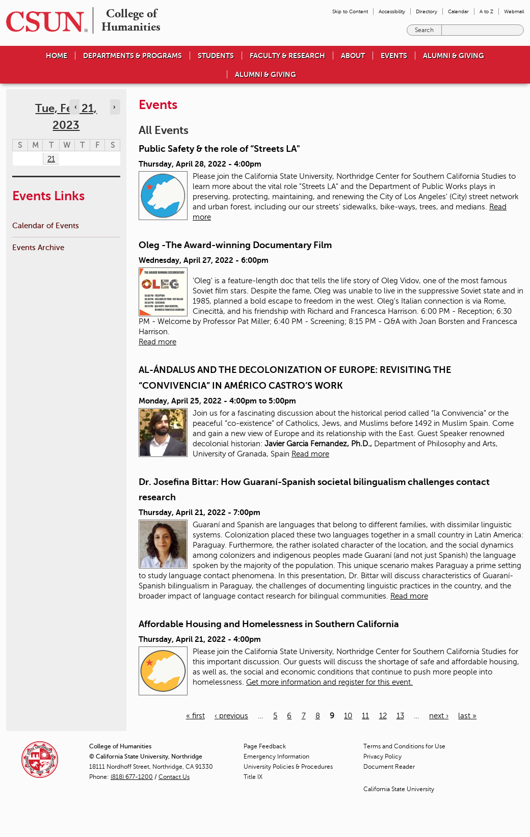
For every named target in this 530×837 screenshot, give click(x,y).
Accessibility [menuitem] (392, 11)
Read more (157, 342)
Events (394, 55)
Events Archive (38, 247)
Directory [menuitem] (426, 11)
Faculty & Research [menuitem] (287, 55)
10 (348, 716)
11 (365, 716)
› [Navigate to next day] (114, 107)
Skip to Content (350, 11)
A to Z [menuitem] (486, 11)
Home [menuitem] (56, 55)
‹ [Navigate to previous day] (75, 107)
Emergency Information (276, 756)
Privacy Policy (382, 756)
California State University (398, 789)
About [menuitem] (353, 55)
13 (400, 716)
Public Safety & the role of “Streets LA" (219, 149)
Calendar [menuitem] (458, 11)
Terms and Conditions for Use (404, 746)
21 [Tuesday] (51, 159)
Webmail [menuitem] (514, 11)
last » (467, 716)
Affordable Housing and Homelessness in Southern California (269, 624)
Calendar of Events (45, 225)
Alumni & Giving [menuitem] (453, 55)
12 (383, 716)
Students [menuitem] (216, 55)
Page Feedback (265, 746)
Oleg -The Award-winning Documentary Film (235, 245)
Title (253, 776)
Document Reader (389, 766)
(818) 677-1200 (132, 776)
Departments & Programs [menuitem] (132, 55)
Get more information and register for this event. (329, 682)
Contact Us (174, 776)
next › (438, 716)
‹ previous (231, 716)
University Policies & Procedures (288, 766)
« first (195, 716)
